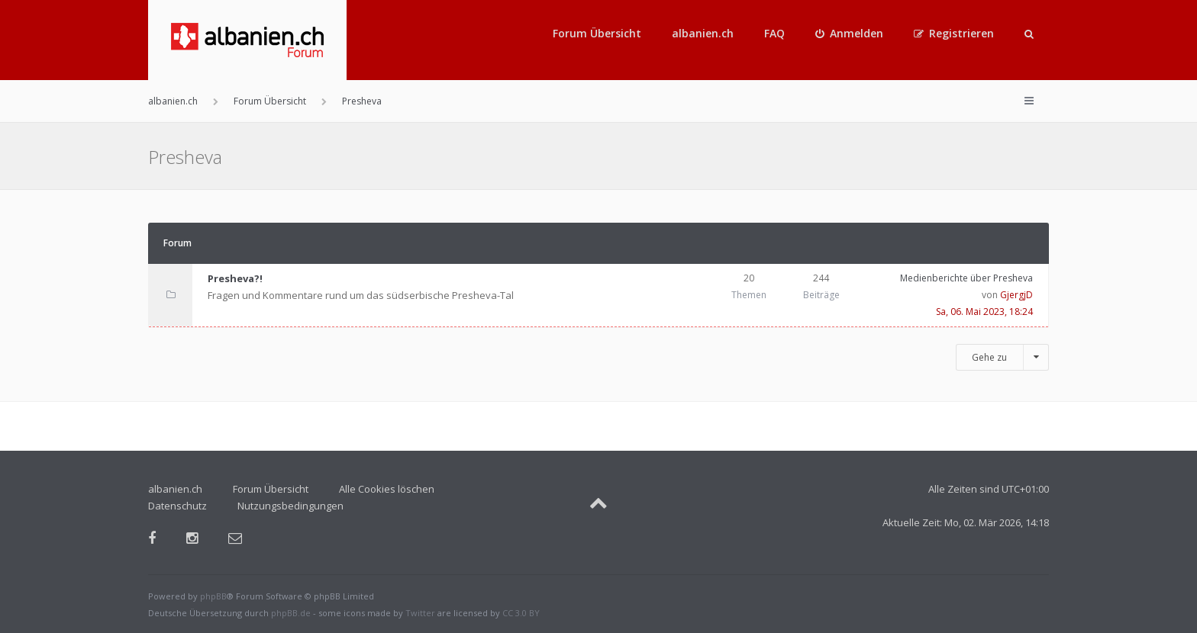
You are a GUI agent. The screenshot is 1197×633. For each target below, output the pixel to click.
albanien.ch (703, 33)
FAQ (774, 33)
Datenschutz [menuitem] (177, 506)
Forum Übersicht (597, 33)
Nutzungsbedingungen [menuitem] (290, 506)
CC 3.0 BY (521, 613)
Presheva (185, 156)
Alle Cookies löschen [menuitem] (386, 489)
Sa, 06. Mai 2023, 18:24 (984, 311)
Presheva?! (235, 278)
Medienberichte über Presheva (966, 278)
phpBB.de (291, 613)
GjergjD (1016, 294)
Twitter (420, 613)
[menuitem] (849, 33)
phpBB (213, 596)
